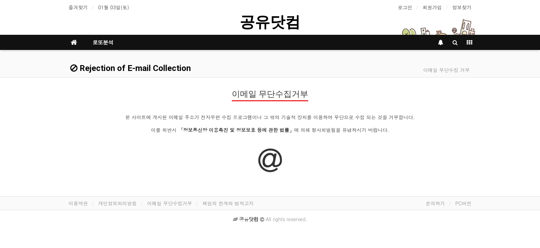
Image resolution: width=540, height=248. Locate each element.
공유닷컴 (270, 21)
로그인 (405, 7)
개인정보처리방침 (117, 203)
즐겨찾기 (78, 7)
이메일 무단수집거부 (169, 203)
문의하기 (435, 203)
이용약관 (78, 203)
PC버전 (463, 203)
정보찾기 (461, 7)
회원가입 (432, 7)
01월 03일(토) (113, 7)
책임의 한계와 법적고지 (228, 203)
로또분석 (103, 42)
